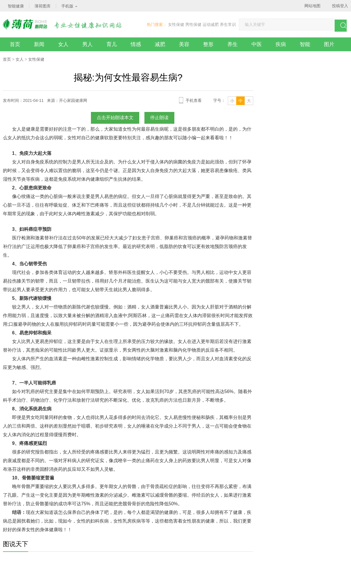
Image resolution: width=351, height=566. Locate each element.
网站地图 (312, 5)
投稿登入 (340, 5)
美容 (184, 44)
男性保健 (193, 24)
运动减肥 (211, 24)
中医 (256, 44)
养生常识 (228, 24)
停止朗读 (159, 117)
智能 (305, 44)
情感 (136, 44)
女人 (63, 44)
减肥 (160, 44)
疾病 (281, 44)
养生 (232, 44)
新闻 (39, 44)
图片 (329, 44)
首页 (15, 44)
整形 (208, 44)
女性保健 (176, 24)
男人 (87, 44)
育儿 (111, 44)
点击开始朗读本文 (115, 117)
